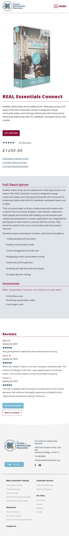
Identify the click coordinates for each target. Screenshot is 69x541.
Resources (11, 512)
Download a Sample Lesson (16, 159)
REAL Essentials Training (17, 486)
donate (14, 470)
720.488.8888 (40, 461)
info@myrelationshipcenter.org (47, 465)
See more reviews (15, 409)
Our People (40, 505)
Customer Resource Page (15, 163)
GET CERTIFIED (13, 134)
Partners (39, 513)
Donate (39, 517)
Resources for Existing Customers (19, 525)
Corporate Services (44, 486)
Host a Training (12, 498)
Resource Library (12, 517)
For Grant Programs (13, 521)
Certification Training (14, 490)
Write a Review (14, 417)
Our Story (40, 501)
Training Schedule (13, 494)
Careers (39, 509)
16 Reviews (24, 143)
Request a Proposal (44, 494)
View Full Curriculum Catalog (17, 506)
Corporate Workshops (45, 490)
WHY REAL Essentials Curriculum (18, 502)
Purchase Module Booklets (15, 167)
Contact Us (11, 531)
